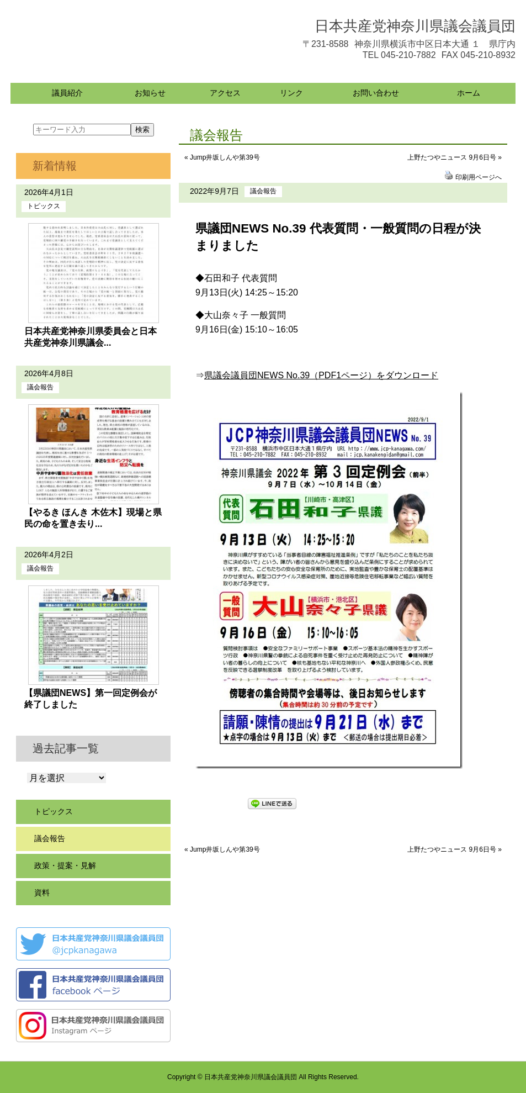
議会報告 (263, 191)
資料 (42, 892)
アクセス (225, 92)
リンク (291, 92)
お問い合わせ (376, 92)
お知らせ (150, 92)
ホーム (468, 92)
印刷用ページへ (478, 177)
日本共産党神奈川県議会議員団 (415, 26)
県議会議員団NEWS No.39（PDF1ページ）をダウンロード (321, 375)
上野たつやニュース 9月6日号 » (454, 157)
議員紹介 (67, 92)
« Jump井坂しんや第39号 (222, 157)
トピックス (43, 206)
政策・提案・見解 (65, 865)
